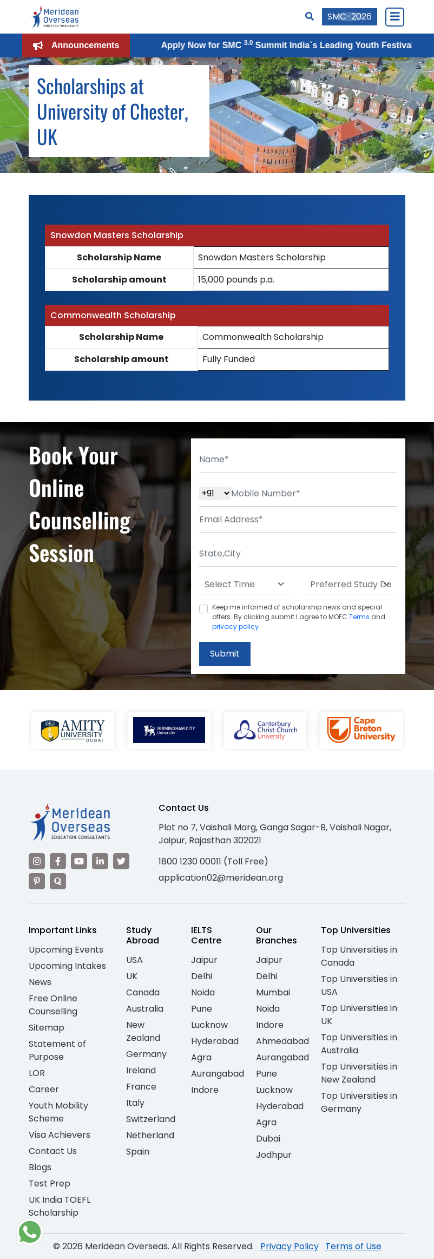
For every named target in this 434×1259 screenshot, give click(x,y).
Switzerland (150, 1119)
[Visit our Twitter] (121, 861)
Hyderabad (215, 1041)
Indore (205, 1090)
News (40, 982)
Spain (137, 1151)
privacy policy (235, 626)
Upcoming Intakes (67, 966)
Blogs (40, 1167)
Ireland (141, 1070)
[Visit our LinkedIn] (100, 861)
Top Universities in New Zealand (359, 1073)
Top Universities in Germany (359, 1102)
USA (134, 960)
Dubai (268, 1138)
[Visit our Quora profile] (58, 881)
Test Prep (49, 1183)
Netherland (150, 1135)
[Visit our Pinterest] (37, 881)
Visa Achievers (59, 1135)
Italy (135, 1103)
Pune (201, 1008)
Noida (203, 992)
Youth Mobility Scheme (58, 1112)
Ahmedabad (282, 1041)
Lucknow (209, 1025)
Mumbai (273, 992)
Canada (143, 992)
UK (131, 976)
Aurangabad (217, 1073)
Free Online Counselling (53, 1005)
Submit (225, 653)
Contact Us (53, 1151)
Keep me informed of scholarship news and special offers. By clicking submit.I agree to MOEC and (298, 616)
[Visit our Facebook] (58, 861)
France (141, 1086)
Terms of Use (353, 1246)
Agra (201, 1057)
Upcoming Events (66, 949)
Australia (144, 1008)
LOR (37, 1073)
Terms (359, 616)
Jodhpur (274, 1155)
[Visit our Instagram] (37, 861)
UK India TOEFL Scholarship (59, 1206)
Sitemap (46, 1027)
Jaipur (204, 960)
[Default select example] (245, 584)
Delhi (201, 976)
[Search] (309, 16)
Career (44, 1089)
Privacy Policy (289, 1246)
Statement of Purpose (57, 1050)
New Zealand (143, 1031)
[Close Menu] (394, 17)
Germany (146, 1054)
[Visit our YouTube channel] (79, 861)
